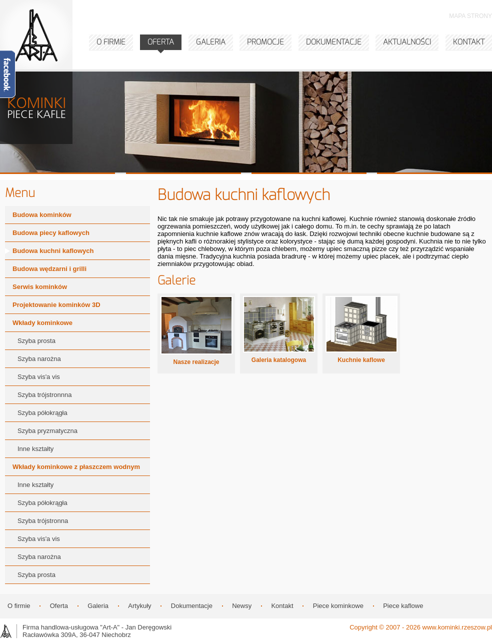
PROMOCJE (265, 42)
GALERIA (211, 42)
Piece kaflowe (403, 606)
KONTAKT (468, 42)
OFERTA (161, 42)
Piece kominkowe (338, 606)
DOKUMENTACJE (334, 42)
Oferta (59, 606)
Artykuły (139, 606)
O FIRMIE (111, 42)
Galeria (98, 606)
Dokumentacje (191, 606)
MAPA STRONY (470, 16)
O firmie (19, 606)
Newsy (242, 606)
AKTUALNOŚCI (407, 42)
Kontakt (282, 606)
